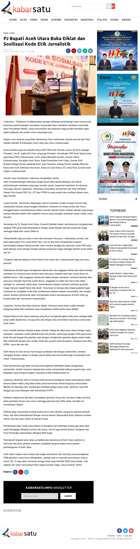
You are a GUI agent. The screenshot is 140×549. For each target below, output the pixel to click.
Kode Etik (127, 536)
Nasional (87, 19)
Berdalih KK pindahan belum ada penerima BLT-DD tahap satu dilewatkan (123, 318)
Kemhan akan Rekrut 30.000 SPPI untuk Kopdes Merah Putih (123, 304)
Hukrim (56, 19)
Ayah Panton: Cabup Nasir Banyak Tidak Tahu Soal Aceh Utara (123, 276)
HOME (13, 19)
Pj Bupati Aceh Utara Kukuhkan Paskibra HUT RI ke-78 (122, 290)
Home (5, 33)
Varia (44, 19)
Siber (119, 536)
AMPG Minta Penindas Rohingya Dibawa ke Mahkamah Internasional (121, 347)
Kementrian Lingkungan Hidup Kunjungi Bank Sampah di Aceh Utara (123, 248)
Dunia (114, 19)
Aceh (23, 19)
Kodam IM (70, 19)
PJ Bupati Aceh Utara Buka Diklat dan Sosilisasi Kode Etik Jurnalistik (44, 41)
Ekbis (33, 19)
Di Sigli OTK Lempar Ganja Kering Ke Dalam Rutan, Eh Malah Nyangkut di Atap (122, 262)
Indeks (126, 19)
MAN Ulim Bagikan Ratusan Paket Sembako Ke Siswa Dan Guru (122, 333)
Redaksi (111, 536)
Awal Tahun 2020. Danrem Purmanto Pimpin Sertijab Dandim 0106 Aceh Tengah (122, 234)
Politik (102, 19)
